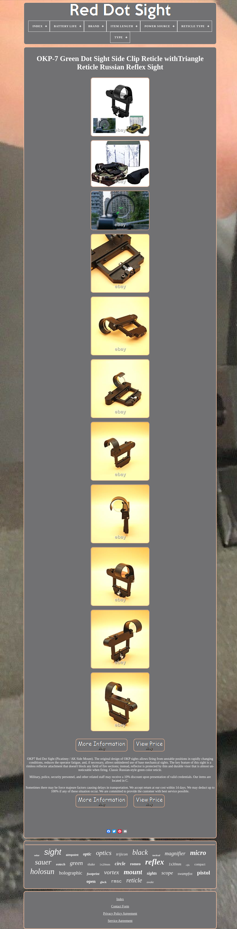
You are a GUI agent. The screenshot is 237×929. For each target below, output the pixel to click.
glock (103, 882)
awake (150, 882)
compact (199, 864)
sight (52, 851)
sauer (43, 862)
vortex (111, 872)
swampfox (185, 874)
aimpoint (72, 855)
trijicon (122, 854)
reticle (134, 880)
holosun (42, 871)
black (140, 852)
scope (167, 873)
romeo (135, 864)
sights (152, 873)
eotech (60, 864)
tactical (156, 855)
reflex (154, 862)
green (76, 863)
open (91, 881)
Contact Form (120, 906)
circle (120, 863)
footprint (93, 874)
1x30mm (175, 864)
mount (133, 872)
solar (36, 855)
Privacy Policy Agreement (120, 913)
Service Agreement (120, 921)
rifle (188, 865)
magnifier (175, 853)
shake (91, 864)
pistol (203, 873)
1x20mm (105, 864)
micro (198, 852)
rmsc (116, 881)
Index (120, 899)
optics (104, 852)
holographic (70, 873)
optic (87, 854)
